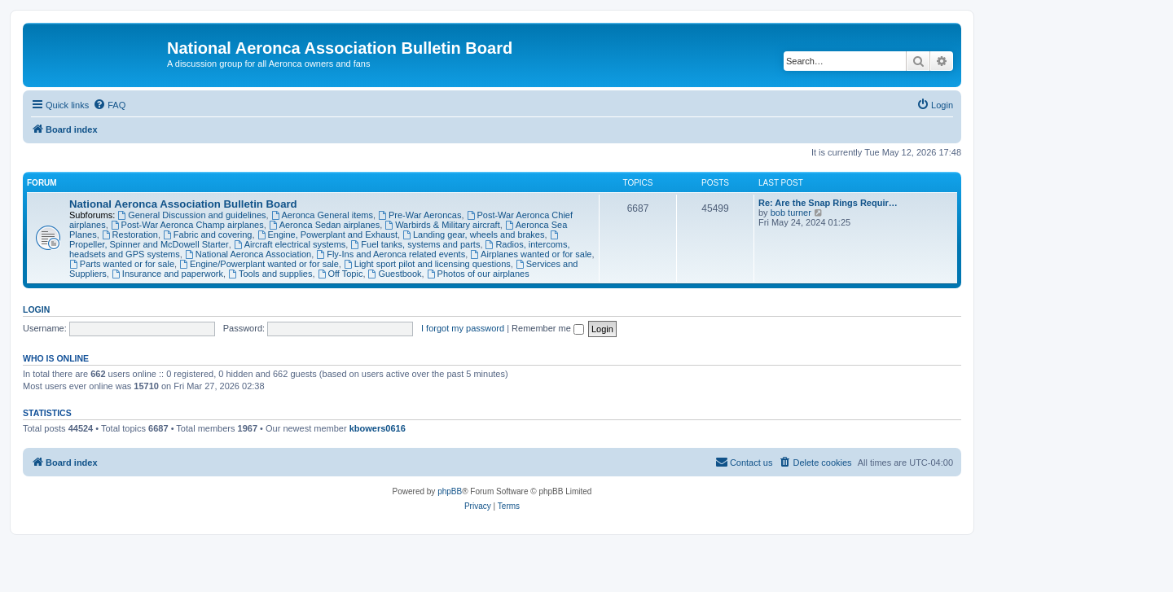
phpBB (449, 491)
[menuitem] (109, 105)
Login (36, 309)
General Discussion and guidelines (191, 215)
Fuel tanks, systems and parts (415, 244)
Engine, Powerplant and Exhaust (327, 234)
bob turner (791, 212)
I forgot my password (462, 328)
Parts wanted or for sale (121, 264)
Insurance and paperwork (167, 273)
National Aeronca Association (248, 254)
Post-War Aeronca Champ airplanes (187, 225)
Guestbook (395, 273)
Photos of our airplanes (478, 273)
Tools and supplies (270, 273)
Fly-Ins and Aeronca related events (390, 254)
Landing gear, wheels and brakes (473, 234)
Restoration (130, 234)
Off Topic (340, 273)
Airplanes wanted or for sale (530, 254)
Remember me (548, 328)
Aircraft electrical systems (290, 244)
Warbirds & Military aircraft (441, 225)
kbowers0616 (377, 428)
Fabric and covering (207, 234)
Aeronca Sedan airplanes (324, 225)
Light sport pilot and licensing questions (427, 264)
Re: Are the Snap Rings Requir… (828, 203)
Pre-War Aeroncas (419, 215)
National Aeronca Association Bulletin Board (183, 204)
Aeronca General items (322, 215)
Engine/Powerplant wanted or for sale (259, 264)
